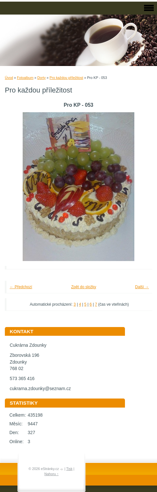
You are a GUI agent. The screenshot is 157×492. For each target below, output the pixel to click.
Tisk (69, 469)
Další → (142, 287)
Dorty (41, 78)
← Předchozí (21, 287)
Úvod (9, 78)
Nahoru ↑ (51, 474)
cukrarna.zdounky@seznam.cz (40, 388)
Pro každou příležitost (66, 78)
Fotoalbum (25, 78)
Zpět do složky (83, 287)
